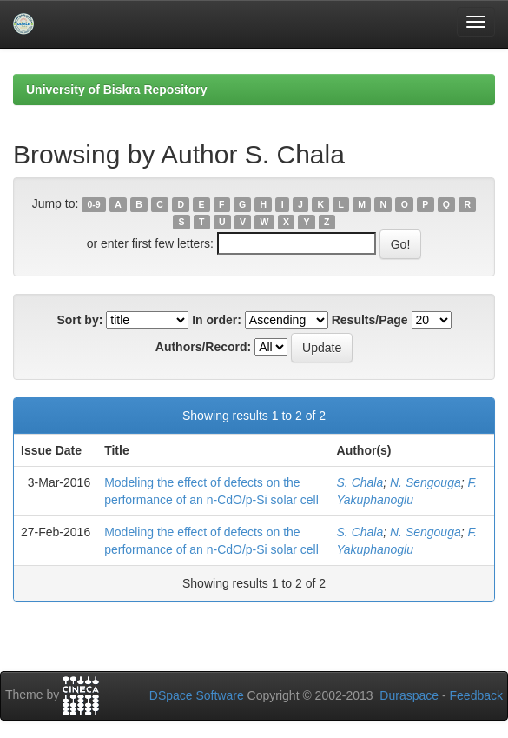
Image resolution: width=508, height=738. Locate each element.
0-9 (94, 204)
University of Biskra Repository (117, 89)
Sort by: (79, 320)
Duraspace (409, 695)
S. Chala (360, 482)
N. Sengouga (425, 482)
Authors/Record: (203, 347)
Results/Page (370, 320)
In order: (216, 320)
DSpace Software (196, 695)
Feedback (476, 695)
